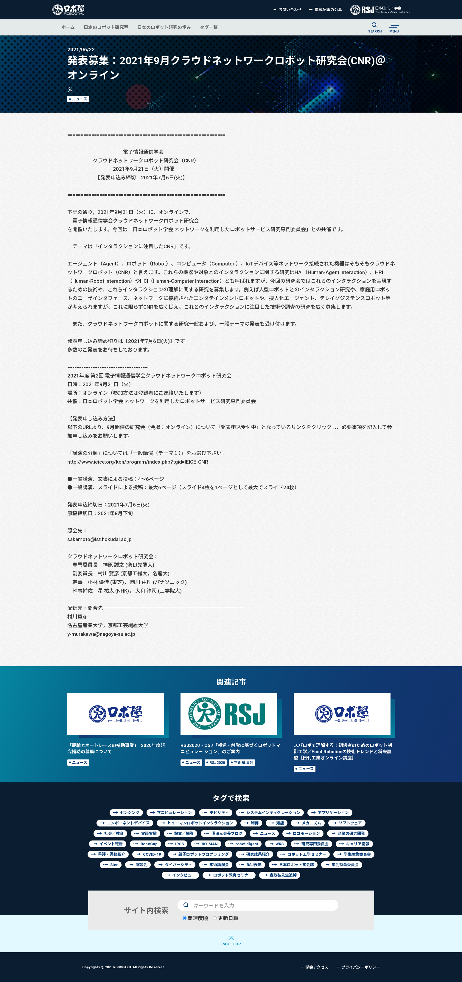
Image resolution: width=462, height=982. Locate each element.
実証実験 (149, 833)
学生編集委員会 (357, 854)
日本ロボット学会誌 (296, 865)
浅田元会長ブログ (226, 833)
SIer (114, 865)
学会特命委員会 (345, 865)
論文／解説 (184, 833)
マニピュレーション (174, 813)
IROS (179, 844)
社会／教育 (114, 833)
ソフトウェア (350, 823)
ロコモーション (306, 833)
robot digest (246, 844)
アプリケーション (333, 813)
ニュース (79, 99)
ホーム (68, 27)
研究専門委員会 (315, 844)
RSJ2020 (217, 763)
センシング (129, 813)
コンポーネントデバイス (128, 823)
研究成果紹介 (258, 854)
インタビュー (183, 875)
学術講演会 (243, 763)
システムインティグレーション (273, 813)
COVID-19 (152, 854)
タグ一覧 (209, 27)
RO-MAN (210, 844)
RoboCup (149, 844)
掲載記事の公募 (328, 10)
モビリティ (219, 813)
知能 (280, 823)
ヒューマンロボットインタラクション (200, 823)
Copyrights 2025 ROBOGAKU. (123, 967)
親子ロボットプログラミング (203, 854)
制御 (255, 823)
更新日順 (225, 918)
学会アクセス (316, 967)
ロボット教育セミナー (232, 875)
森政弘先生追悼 (283, 875)
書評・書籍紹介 (111, 854)
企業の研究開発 (351, 833)
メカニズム (311, 823)
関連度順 (195, 918)
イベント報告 (111, 844)
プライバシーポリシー (360, 967)
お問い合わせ (290, 10)
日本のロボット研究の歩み (164, 27)
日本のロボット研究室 (106, 27)
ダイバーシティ (178, 865)
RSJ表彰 (254, 865)
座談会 (141, 865)
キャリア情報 (357, 844)
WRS (280, 844)
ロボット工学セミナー (306, 854)
